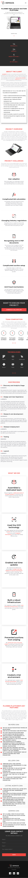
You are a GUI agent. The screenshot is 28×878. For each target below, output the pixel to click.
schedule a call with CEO (14, 309)
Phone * (4, 842)
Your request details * (7, 849)
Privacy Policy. (14, 869)
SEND (14, 854)
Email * (4, 846)
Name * (4, 839)
